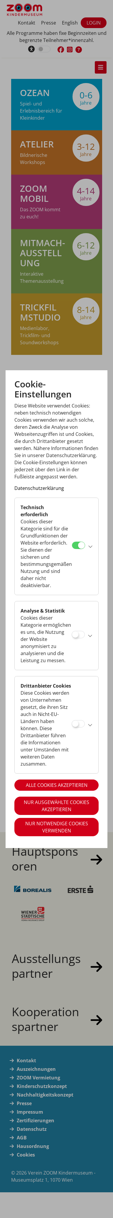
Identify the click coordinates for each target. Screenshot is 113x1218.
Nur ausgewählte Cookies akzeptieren (56, 806)
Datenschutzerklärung (39, 488)
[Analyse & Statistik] (78, 634)
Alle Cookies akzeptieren (56, 785)
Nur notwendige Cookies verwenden (56, 827)
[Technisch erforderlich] (78, 545)
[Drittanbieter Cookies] (78, 723)
